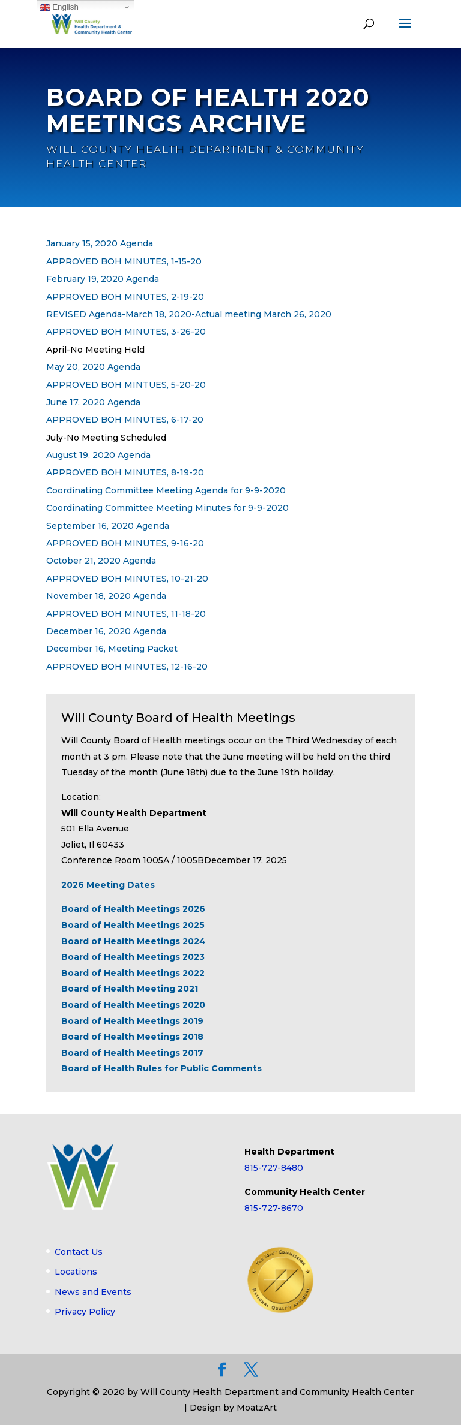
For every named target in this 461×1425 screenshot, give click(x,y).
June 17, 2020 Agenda (93, 402)
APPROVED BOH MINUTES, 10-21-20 (127, 578)
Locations (76, 1271)
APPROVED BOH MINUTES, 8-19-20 (125, 473)
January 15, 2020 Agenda (99, 244)
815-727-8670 (273, 1208)
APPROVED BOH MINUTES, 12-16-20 (127, 666)
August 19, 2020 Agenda (98, 455)
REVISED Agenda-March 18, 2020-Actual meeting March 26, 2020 (188, 314)
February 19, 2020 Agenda (102, 278)
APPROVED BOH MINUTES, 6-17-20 (124, 420)
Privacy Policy (85, 1312)
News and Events (93, 1292)
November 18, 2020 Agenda (106, 596)
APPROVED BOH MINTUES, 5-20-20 (126, 384)
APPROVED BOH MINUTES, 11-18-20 (126, 613)
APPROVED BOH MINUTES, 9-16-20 (125, 543)
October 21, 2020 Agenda (101, 561)
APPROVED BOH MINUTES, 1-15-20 (124, 261)
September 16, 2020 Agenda (107, 525)
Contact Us (79, 1251)
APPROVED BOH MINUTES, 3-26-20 (126, 332)
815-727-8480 (273, 1167)
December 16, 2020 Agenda (106, 631)
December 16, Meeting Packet (112, 649)
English (59, 7)
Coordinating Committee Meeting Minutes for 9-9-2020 (167, 507)
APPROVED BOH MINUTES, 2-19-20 (125, 296)
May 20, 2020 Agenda (93, 366)
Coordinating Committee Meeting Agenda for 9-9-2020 (166, 490)
